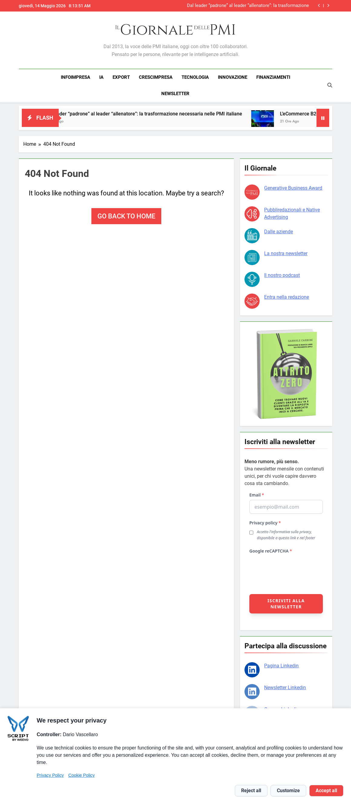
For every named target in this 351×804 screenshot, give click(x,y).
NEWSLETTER (175, 93)
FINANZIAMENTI (273, 77)
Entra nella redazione (286, 296)
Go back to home (126, 215)
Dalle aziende (278, 231)
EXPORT (121, 77)
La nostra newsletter (285, 252)
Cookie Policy (81, 775)
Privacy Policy (50, 775)
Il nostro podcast (282, 274)
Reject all (251, 790)
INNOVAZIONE (232, 77)
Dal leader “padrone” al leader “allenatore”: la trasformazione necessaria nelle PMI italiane (248, 5)
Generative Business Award (293, 187)
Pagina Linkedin (281, 665)
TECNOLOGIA (195, 77)
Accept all (326, 790)
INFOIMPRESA (75, 77)
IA (101, 77)
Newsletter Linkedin (285, 686)
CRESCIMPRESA (155, 77)
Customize (288, 790)
